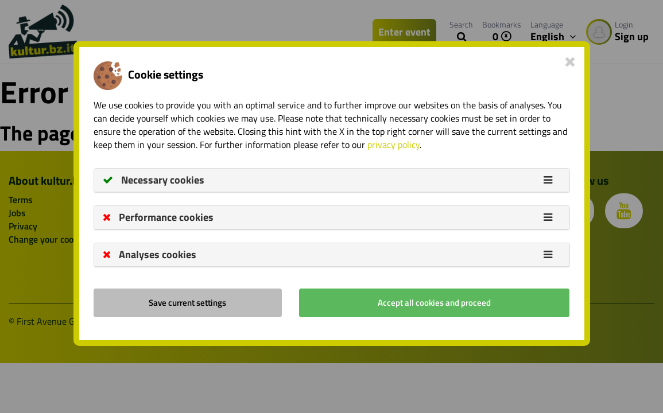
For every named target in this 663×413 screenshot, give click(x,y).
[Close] (570, 61)
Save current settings (187, 302)
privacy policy (393, 144)
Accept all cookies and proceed (434, 302)
